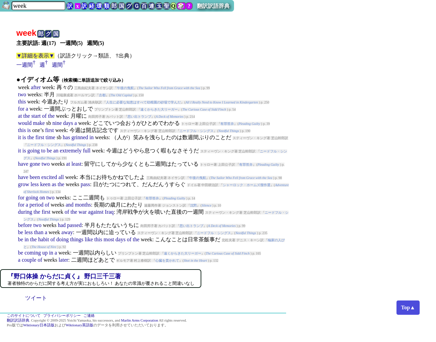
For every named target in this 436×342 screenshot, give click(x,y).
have (23, 164)
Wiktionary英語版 (79, 325)
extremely (70, 150)
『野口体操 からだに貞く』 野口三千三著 (64, 276)
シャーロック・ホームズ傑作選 (246, 185)
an (55, 150)
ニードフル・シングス (197, 131)
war (83, 212)
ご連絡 (89, 315)
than (39, 232)
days (68, 123)
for (21, 109)
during (25, 212)
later (63, 260)
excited (49, 177)
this (22, 101)
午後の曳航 (125, 88)
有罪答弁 (227, 124)
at (20, 116)
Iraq (109, 212)
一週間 (24, 65)
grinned (80, 137)
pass (85, 184)
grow (23, 184)
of (44, 116)
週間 (57, 65)
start (36, 116)
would (25, 123)
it (19, 137)
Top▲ (408, 307)
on (42, 197)
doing (62, 239)
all (61, 177)
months (83, 205)
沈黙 (193, 205)
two (22, 94)
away (67, 232)
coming (33, 253)
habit (43, 239)
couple (29, 260)
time (50, 137)
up (45, 253)
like (89, 239)
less (35, 184)
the (26, 116)
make (39, 123)
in (92, 137)
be (49, 150)
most (109, 239)
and (70, 205)
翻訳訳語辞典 (213, 6)
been (35, 177)
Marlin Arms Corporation (139, 320)
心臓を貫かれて (167, 260)
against (96, 212)
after (36, 87)
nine (57, 123)
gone (35, 164)
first (49, 130)
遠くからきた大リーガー (159, 109)
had (62, 225)
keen (45, 184)
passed (74, 225)
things (76, 239)
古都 (102, 95)
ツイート (36, 298)
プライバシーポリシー (62, 315)
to (43, 150)
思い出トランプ (139, 116)
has (66, 137)
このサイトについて (24, 315)
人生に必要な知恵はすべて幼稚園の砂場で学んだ (143, 102)
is (29, 130)
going (33, 150)
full (86, 150)
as (54, 184)
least (76, 164)
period (37, 205)
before (25, 225)
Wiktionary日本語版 (38, 325)
